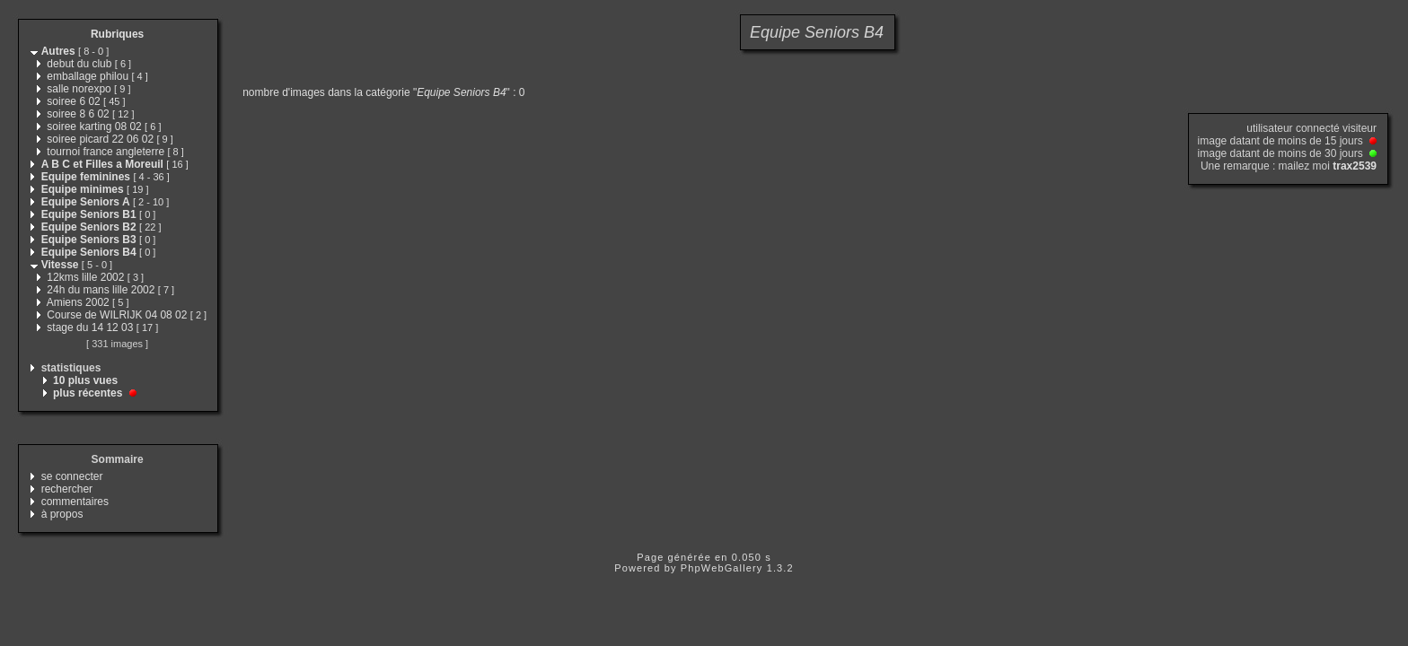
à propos (62, 514)
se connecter (72, 476)
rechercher (66, 489)
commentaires (75, 501)
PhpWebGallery (722, 568)
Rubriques (117, 34)
